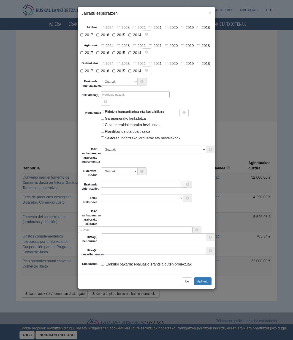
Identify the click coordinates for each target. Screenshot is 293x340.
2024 (107, 28)
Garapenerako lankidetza (123, 118)
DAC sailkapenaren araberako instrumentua (91, 155)
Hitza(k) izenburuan (89, 239)
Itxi (187, 281)
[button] (183, 184)
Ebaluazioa (90, 263)
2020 (171, 28)
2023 (123, 28)
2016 (102, 35)
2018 (203, 28)
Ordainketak (89, 63)
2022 (139, 28)
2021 (155, 28)
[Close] (210, 12)
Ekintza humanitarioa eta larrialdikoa (132, 112)
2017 (86, 35)
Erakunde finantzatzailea (91, 83)
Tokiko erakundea (90, 200)
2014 (134, 35)
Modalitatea (86, 112)
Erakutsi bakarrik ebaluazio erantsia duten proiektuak (146, 264)
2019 (187, 28)
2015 (118, 35)
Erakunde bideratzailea (90, 186)
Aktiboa (92, 27)
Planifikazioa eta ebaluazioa (125, 131)
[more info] (146, 34)
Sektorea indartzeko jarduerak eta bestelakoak (140, 138)
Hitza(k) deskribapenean (91, 252)
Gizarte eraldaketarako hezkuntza (130, 125)
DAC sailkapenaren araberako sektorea (89, 218)
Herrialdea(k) (90, 95)
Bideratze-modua (90, 173)
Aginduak (90, 45)
